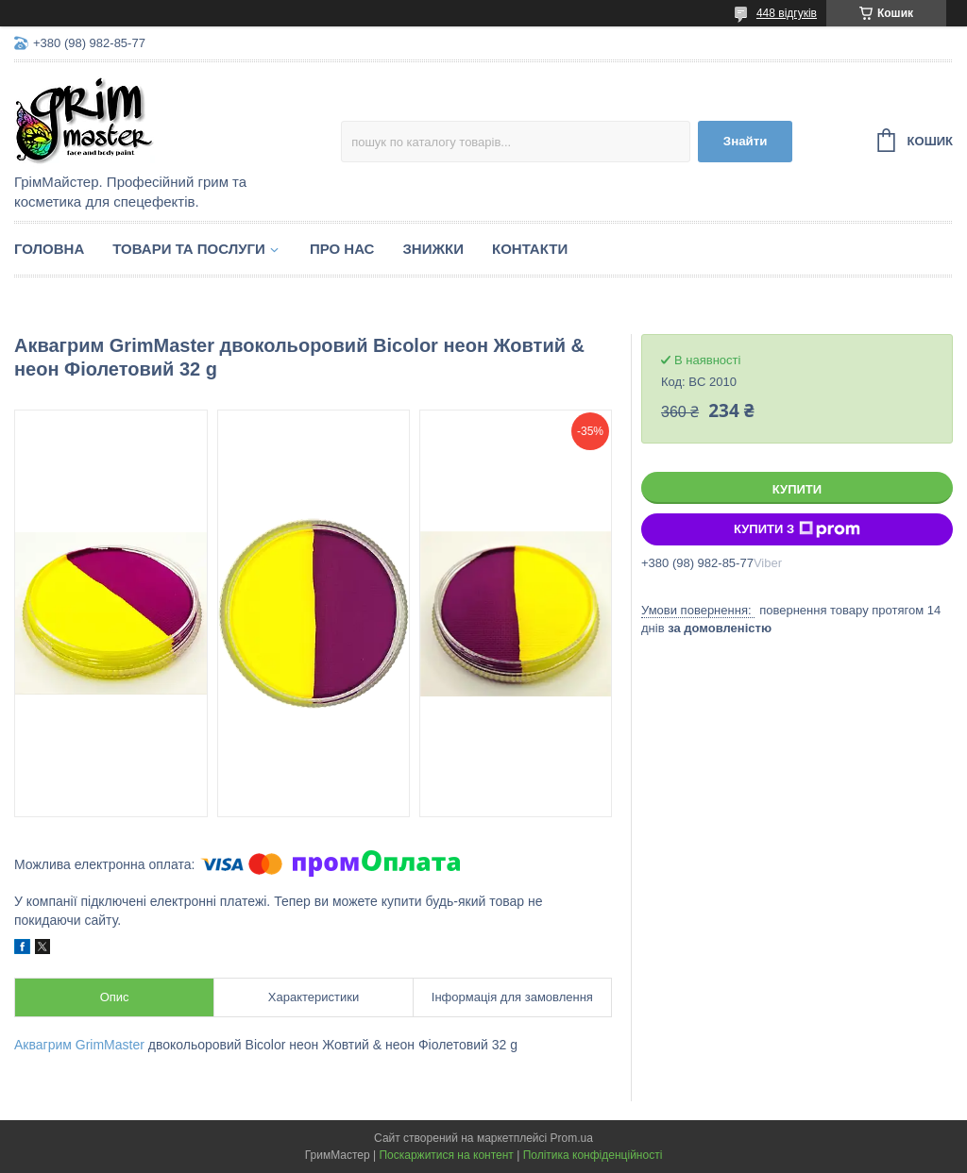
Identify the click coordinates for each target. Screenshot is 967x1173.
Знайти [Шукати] (745, 141)
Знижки (433, 249)
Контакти (530, 249)
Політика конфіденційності (593, 1155)
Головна (49, 249)
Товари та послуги (188, 249)
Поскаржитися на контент (446, 1155)
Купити (797, 489)
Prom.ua (572, 1138)
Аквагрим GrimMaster (79, 1044)
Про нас (342, 249)
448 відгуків (786, 13)
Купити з (797, 529)
